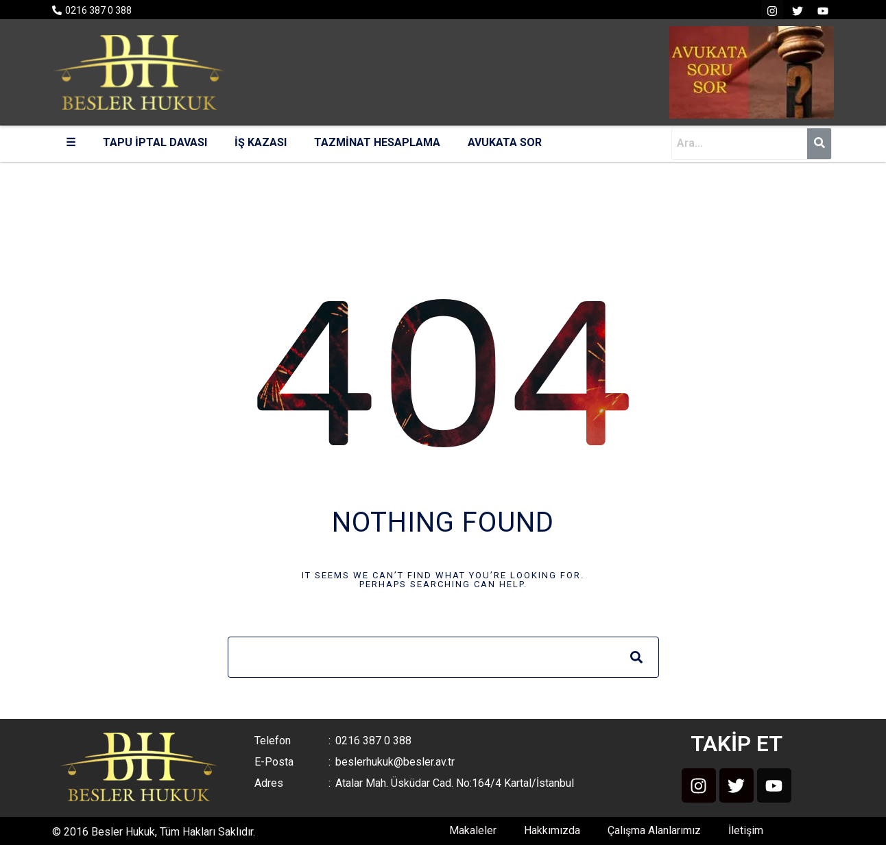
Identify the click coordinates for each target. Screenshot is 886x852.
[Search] (636, 657)
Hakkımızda (552, 830)
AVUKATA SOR (505, 142)
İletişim (745, 830)
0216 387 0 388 (98, 10)
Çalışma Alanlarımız (654, 830)
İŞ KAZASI (261, 142)
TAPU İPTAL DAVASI (155, 142)
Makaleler (472, 830)
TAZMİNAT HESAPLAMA (377, 142)
